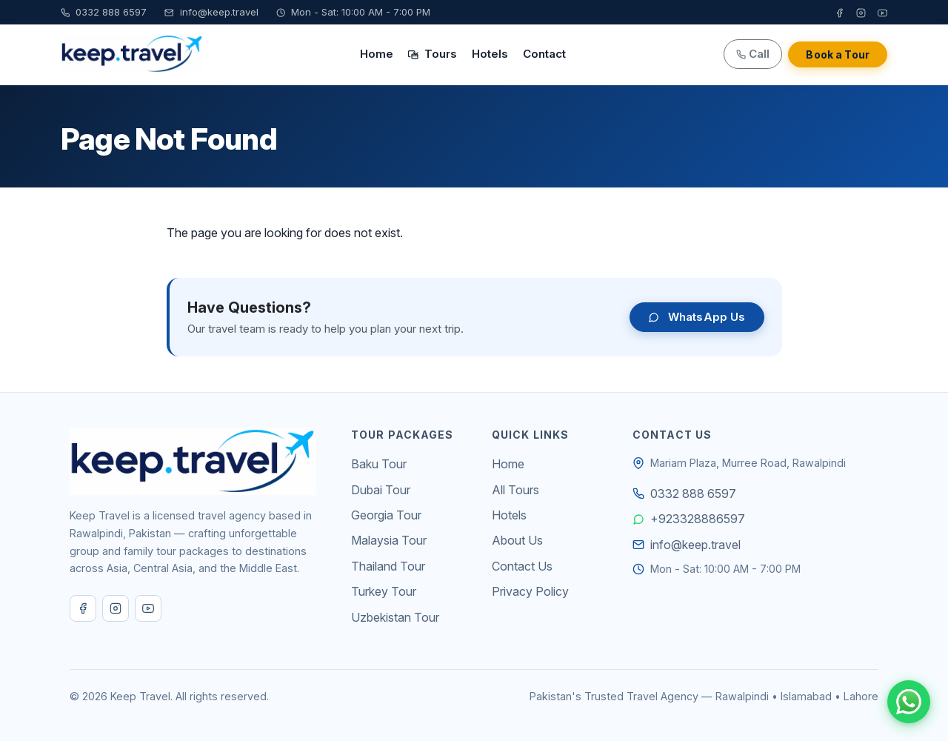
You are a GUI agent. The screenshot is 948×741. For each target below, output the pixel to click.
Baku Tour (379, 463)
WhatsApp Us (697, 317)
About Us (517, 540)
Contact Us (522, 566)
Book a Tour (837, 54)
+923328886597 (697, 518)
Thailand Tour (388, 566)
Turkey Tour (383, 591)
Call (753, 54)
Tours (432, 54)
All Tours (515, 489)
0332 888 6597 (104, 12)
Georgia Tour (386, 515)
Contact (544, 54)
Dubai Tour (380, 489)
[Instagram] (861, 12)
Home (376, 54)
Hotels (490, 54)
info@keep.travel (211, 12)
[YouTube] (882, 12)
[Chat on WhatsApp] (908, 701)
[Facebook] (839, 12)
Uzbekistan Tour (395, 617)
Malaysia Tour (389, 540)
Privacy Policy (530, 591)
